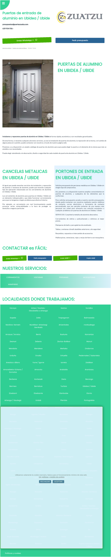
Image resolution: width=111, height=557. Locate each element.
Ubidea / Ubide (89, 386)
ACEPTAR (58, 482)
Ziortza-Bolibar (63, 341)
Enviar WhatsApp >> (27, 40)
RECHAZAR (45, 482)
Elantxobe (63, 393)
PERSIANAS (63, 277)
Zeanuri (13, 341)
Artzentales (64, 325)
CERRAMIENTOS (13, 277)
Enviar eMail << (65, 258)
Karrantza (89, 334)
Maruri (89, 341)
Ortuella (63, 355)
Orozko (38, 355)
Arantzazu (89, 369)
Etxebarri (13, 393)
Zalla (38, 318)
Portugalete (89, 400)
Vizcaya (13, 308)
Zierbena (13, 379)
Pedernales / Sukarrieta (89, 355)
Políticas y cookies (13, 553)
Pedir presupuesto (80, 40)
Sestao (64, 308)
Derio (63, 379)
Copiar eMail (90, 258)
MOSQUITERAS (89, 277)
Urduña (13, 355)
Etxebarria (38, 393)
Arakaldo (64, 369)
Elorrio (89, 393)
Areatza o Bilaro (13, 362)
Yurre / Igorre (38, 362)
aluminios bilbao (6, 48)
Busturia (63, 334)
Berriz (38, 334)
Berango (89, 379)
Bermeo (12, 386)
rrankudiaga (89, 325)
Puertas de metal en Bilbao (19, 48)
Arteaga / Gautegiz (13, 400)
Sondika (89, 308)
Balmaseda (89, 318)
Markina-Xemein (13, 325)
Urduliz (38, 400)
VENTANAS (38, 277)
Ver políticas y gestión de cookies (51, 477)
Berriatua (38, 386)
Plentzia (63, 400)
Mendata (13, 348)
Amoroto (38, 369)
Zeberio (38, 341)
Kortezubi (38, 379)
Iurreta (64, 362)
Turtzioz (64, 386)
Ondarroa (89, 348)
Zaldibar (89, 362)
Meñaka (63, 348)
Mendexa (38, 348)
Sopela (13, 318)
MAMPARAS (13, 284)
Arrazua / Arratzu (13, 334)
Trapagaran (63, 318)
